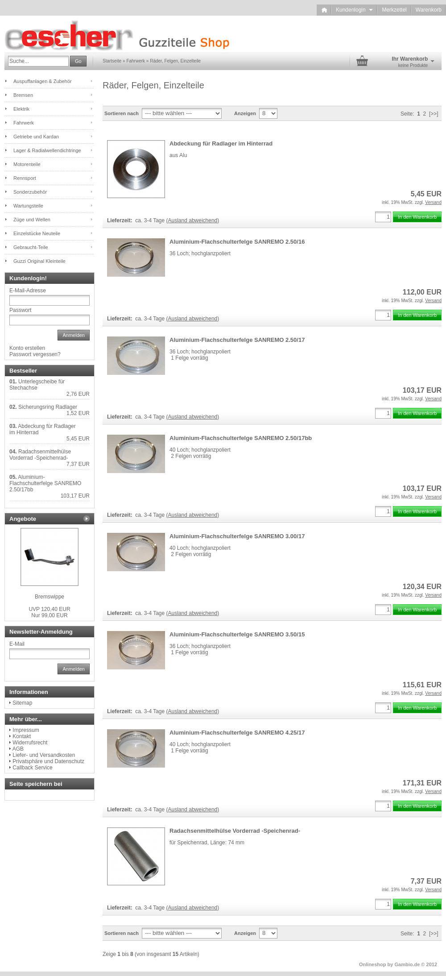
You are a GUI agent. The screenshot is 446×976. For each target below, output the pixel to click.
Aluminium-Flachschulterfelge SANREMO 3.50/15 (237, 634)
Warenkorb (429, 10)
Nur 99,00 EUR (49, 612)
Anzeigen (245, 113)
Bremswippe (49, 597)
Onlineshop (372, 964)
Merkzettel (394, 10)
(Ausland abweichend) (192, 220)
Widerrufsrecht (29, 742)
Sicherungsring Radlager (47, 407)
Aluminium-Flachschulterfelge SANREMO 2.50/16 (237, 241)
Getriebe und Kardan (36, 136)
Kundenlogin (354, 10)
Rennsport (24, 178)
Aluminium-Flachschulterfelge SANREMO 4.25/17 (237, 732)
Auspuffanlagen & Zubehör (42, 81)
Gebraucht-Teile (30, 247)
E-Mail (17, 644)
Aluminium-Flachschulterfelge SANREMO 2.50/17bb (240, 438)
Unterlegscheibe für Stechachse (37, 384)
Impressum (25, 730)
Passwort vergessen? (35, 354)
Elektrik (21, 109)
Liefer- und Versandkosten (43, 755)
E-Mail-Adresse (27, 290)
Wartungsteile (28, 205)
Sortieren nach (121, 113)
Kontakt (21, 736)
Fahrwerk (23, 122)
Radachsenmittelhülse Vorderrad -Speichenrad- (234, 830)
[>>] (433, 114)
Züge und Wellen (31, 219)
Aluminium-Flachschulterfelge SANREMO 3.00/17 (237, 536)
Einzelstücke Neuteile (36, 233)
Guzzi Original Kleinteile (39, 261)
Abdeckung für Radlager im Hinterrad (221, 143)
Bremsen (23, 95)
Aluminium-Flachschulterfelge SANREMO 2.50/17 (237, 339)
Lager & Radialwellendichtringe (47, 150)
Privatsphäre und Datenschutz (48, 761)
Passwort (20, 310)
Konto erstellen (27, 348)
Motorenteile (27, 164)
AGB (18, 749)
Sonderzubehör (30, 192)
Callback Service (32, 767)
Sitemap (22, 703)
